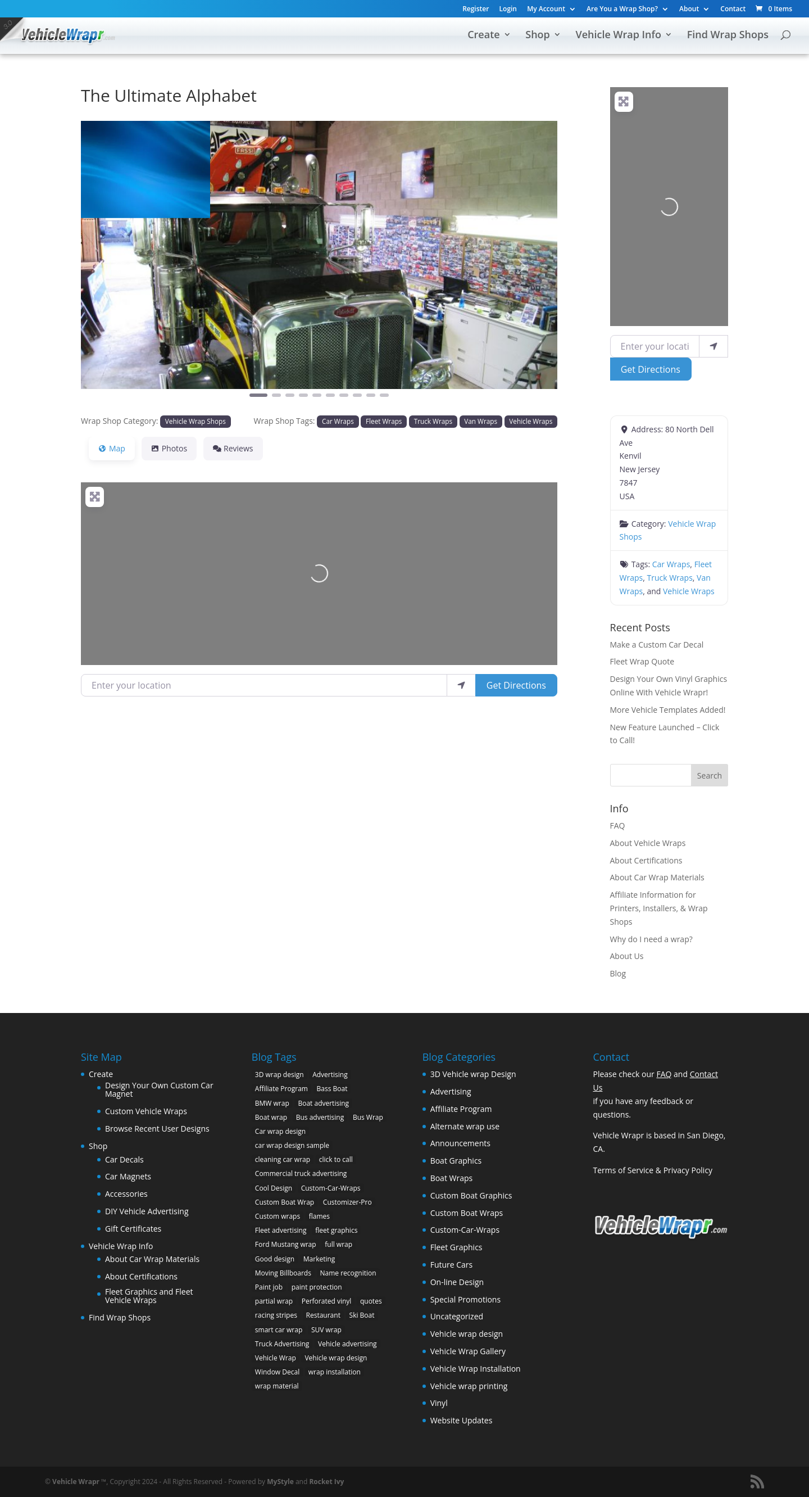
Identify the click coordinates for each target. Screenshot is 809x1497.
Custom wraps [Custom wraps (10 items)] (277, 1216)
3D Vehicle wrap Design (473, 1074)
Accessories (126, 1194)
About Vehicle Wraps (648, 843)
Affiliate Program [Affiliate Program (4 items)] (281, 1088)
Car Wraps (338, 421)
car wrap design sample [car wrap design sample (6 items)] (292, 1145)
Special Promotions (465, 1299)
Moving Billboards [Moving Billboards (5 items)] (283, 1273)
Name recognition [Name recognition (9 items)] (348, 1273)
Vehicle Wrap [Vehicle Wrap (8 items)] (275, 1358)
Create (483, 35)
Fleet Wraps (384, 421)
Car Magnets (128, 1176)
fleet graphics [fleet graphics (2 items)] (336, 1230)
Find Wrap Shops (728, 35)
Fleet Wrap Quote (642, 661)
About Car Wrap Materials (657, 877)
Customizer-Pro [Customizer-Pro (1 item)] (347, 1202)
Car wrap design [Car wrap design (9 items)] (280, 1131)
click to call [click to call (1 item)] (336, 1159)
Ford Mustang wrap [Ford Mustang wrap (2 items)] (285, 1244)
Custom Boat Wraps (466, 1213)
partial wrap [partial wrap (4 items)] (274, 1301)
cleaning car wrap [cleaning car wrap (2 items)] (282, 1159)
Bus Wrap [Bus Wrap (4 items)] (368, 1117)
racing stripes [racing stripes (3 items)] (276, 1315)
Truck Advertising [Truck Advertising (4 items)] (282, 1344)
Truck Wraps (433, 421)
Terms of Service (623, 1170)
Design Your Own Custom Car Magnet (159, 1089)
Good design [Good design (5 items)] (274, 1259)
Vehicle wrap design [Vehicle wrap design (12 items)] (335, 1358)
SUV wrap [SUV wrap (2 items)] (326, 1330)
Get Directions (516, 685)
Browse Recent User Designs (157, 1128)
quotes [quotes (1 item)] (371, 1301)
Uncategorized (456, 1316)
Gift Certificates (133, 1228)
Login (508, 9)
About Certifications (646, 860)
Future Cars (451, 1264)
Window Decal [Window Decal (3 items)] (277, 1372)
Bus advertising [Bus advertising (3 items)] (320, 1117)
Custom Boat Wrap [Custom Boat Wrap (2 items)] (284, 1202)
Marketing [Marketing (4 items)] (319, 1259)
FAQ (617, 825)
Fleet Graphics (456, 1247)
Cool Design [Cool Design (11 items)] (273, 1188)
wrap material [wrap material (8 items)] (277, 1386)
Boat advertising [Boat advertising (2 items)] (323, 1103)
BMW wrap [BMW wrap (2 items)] (272, 1103)
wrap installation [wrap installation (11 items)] (334, 1372)
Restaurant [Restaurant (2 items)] (323, 1315)
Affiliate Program (461, 1109)
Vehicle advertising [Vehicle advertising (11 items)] (347, 1344)
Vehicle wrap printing (469, 1386)
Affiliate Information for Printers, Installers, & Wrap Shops (659, 908)
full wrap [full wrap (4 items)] (338, 1244)
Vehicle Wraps (530, 421)
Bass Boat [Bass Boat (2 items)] (332, 1088)
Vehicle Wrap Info (618, 35)
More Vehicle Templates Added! (668, 709)
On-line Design (457, 1282)
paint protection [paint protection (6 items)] (317, 1287)
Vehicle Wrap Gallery (468, 1351)
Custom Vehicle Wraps (146, 1111)
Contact (733, 9)
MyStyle (280, 1481)
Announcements (460, 1143)
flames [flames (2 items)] (319, 1216)
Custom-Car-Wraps (464, 1229)
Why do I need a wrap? (651, 939)
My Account (546, 9)
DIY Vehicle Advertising (147, 1211)
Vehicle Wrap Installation (475, 1368)
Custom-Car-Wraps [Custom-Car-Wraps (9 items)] (331, 1188)
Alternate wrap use (464, 1126)
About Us (627, 956)
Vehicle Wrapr (75, 1481)
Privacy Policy (687, 1170)
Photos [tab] (169, 448)
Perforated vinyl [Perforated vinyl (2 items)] (327, 1301)
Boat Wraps (451, 1178)
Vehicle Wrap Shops (195, 421)
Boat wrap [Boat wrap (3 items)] (271, 1117)
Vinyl (439, 1403)
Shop (537, 35)
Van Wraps (480, 421)
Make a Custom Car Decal (657, 644)
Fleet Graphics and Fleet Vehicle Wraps (149, 1296)
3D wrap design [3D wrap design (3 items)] (279, 1074)
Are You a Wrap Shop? (622, 9)
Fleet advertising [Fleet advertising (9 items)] (281, 1230)
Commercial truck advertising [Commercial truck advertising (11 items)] (301, 1173)
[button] (116, 266)
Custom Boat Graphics (471, 1195)
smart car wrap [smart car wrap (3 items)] (278, 1330)
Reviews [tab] (233, 448)
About (689, 9)
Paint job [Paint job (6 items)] (269, 1287)
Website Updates (461, 1420)
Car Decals (124, 1159)
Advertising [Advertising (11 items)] (330, 1074)
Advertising (450, 1091)
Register (475, 9)
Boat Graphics (456, 1160)
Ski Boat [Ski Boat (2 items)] (362, 1315)
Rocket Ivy (326, 1481)
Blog (618, 973)
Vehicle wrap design (466, 1333)
